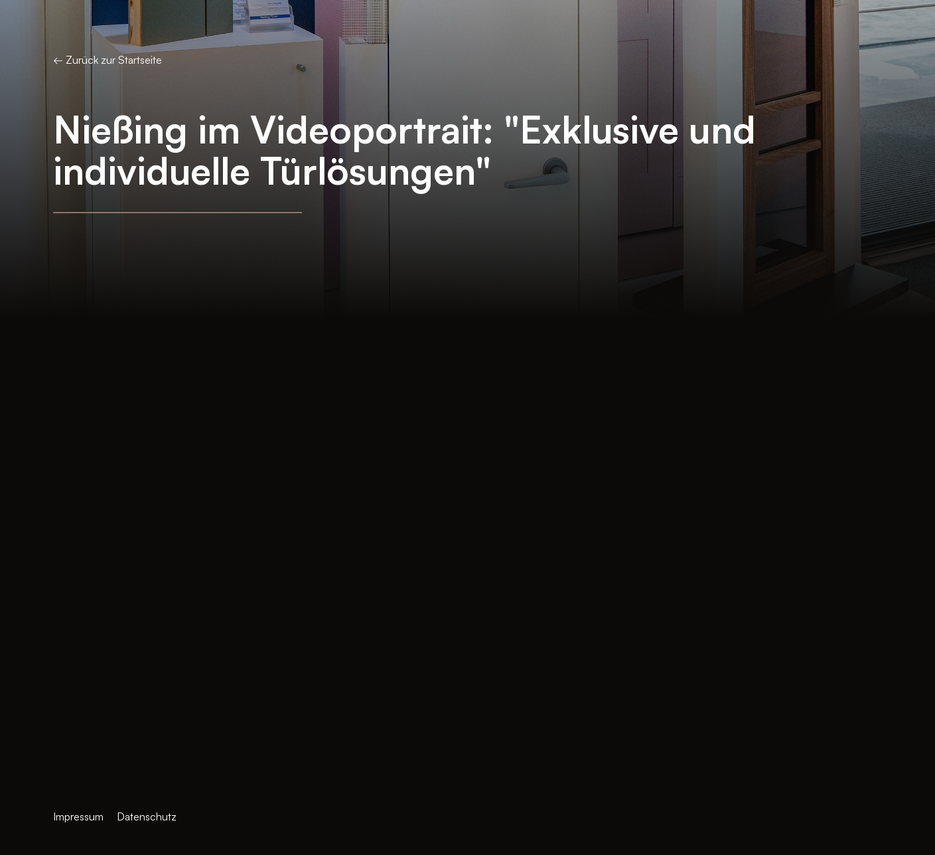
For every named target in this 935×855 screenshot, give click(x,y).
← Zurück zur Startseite (107, 59)
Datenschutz (147, 816)
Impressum (78, 816)
